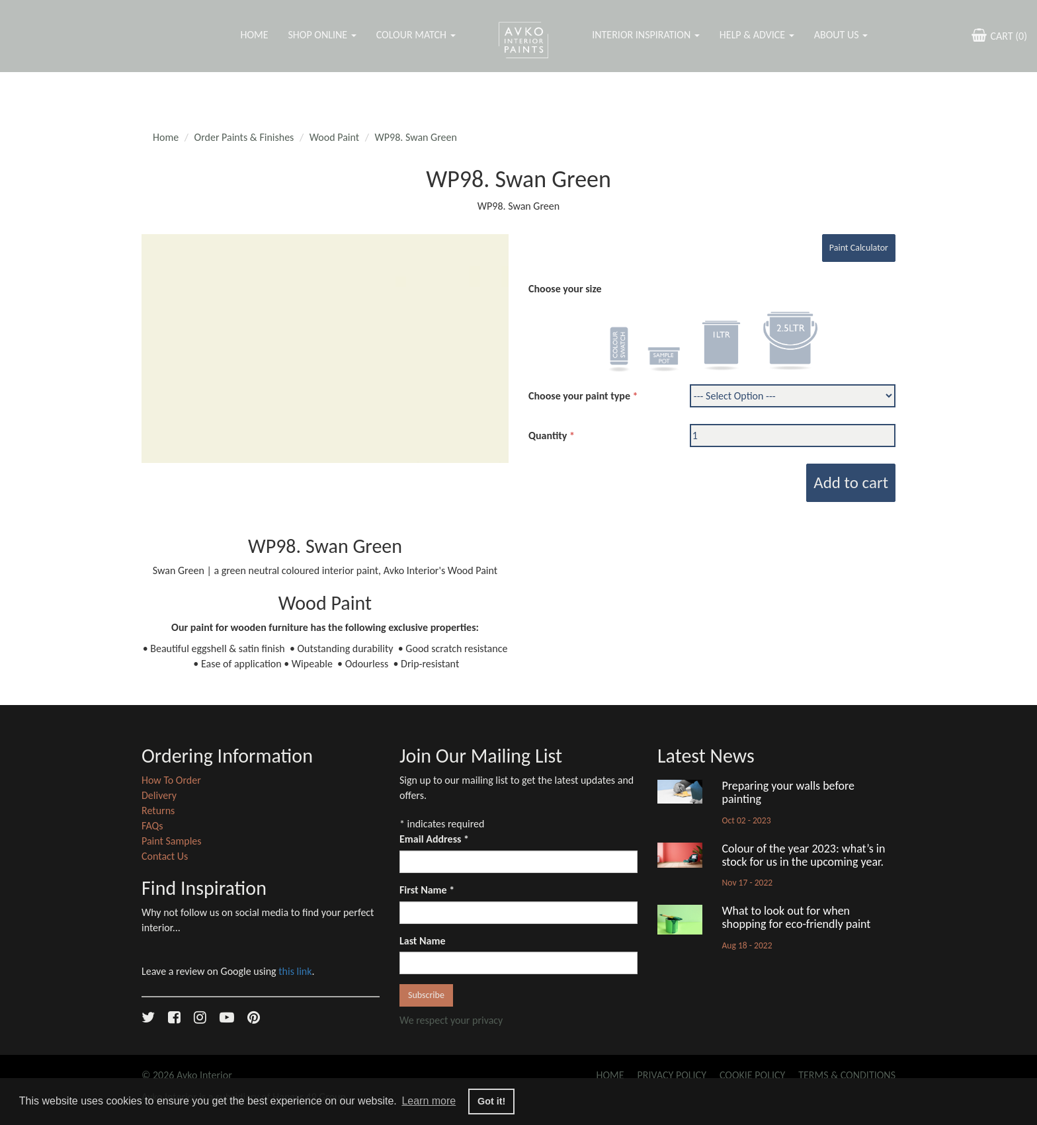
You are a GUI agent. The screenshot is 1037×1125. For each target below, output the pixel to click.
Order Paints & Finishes (244, 137)
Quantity (547, 435)
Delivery (159, 795)
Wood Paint (334, 137)
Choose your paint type (579, 396)
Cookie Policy (752, 1075)
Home (254, 34)
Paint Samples (172, 841)
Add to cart (850, 482)
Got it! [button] (491, 1101)
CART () (997, 35)
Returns (158, 810)
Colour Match (416, 34)
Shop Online (322, 34)
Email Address (434, 839)
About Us (841, 34)
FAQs (152, 825)
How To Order (171, 780)
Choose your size (565, 288)
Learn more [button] (428, 1100)
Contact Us (165, 856)
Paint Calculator (858, 247)
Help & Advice (757, 34)
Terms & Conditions (846, 1075)
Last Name (422, 941)
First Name (426, 890)
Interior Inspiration (646, 34)
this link (294, 971)
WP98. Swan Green (416, 137)
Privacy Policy (672, 1075)
